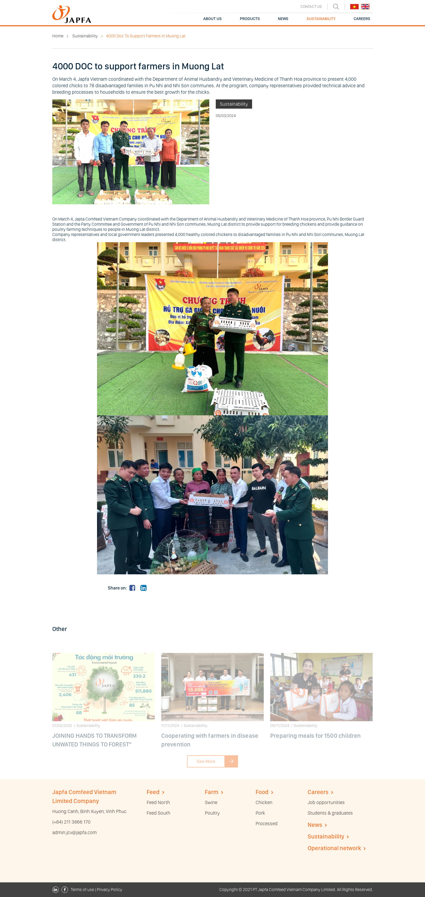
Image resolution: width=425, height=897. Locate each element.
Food (262, 791)
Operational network (334, 847)
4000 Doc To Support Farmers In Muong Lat (145, 35)
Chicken (264, 802)
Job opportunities (326, 802)
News (315, 824)
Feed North (158, 802)
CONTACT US (311, 6)
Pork (260, 813)
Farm (211, 791)
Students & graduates (330, 813)
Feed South (158, 813)
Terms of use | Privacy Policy (96, 889)
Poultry (212, 813)
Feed (153, 791)
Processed (267, 823)
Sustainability (85, 35)
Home (57, 35)
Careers (318, 791)
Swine (211, 802)
